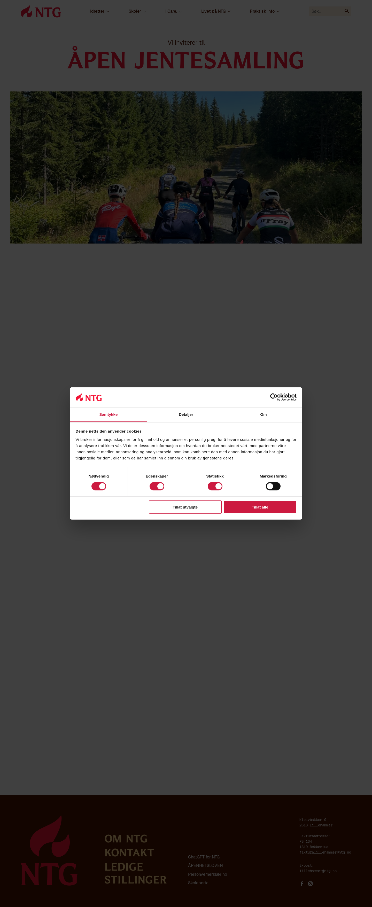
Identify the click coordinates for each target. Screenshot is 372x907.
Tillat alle (260, 507)
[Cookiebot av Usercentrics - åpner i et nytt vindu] (274, 397)
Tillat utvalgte (185, 507)
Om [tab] (263, 414)
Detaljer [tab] (186, 414)
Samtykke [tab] (108, 414)
